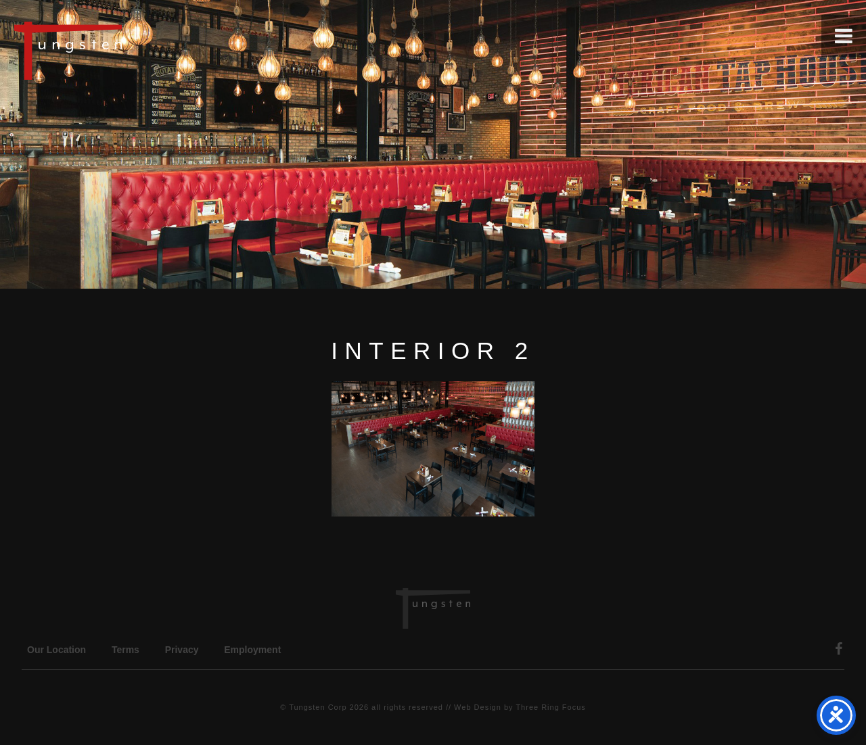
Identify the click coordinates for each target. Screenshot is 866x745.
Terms (125, 649)
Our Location (56, 649)
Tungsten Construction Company (115, 50)
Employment (252, 649)
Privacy (182, 649)
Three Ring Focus (550, 707)
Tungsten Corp (317, 707)
